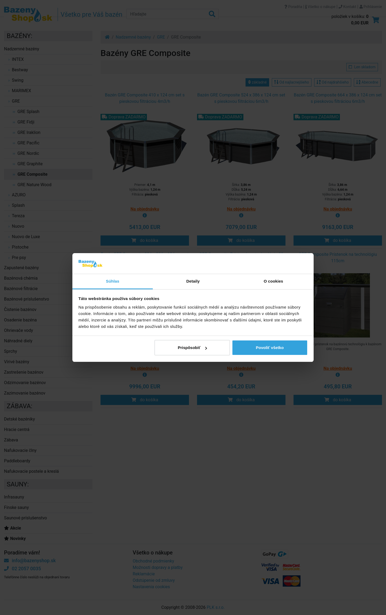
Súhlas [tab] (112, 281)
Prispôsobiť (192, 347)
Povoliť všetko (270, 347)
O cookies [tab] (273, 281)
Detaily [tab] (193, 281)
